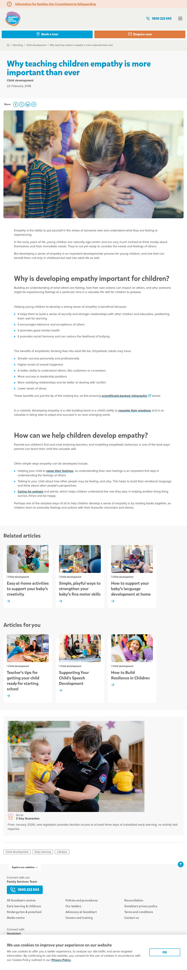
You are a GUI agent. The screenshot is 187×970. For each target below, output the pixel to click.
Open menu (180, 18)
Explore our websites (25, 867)
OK (164, 952)
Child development (17, 852)
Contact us (131, 918)
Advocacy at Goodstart (81, 912)
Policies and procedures (81, 900)
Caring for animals (30, 491)
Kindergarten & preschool (24, 912)
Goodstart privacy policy (140, 906)
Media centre (16, 918)
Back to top (180, 864)
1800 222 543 (159, 18)
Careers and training (79, 918)
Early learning (43, 852)
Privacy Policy (61, 960)
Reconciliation (133, 900)
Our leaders (73, 906)
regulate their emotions (134, 410)
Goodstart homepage (13, 18)
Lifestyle (62, 852)
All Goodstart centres (21, 900)
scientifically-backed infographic (124, 395)
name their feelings (59, 471)
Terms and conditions (138, 912)
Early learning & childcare (24, 906)
